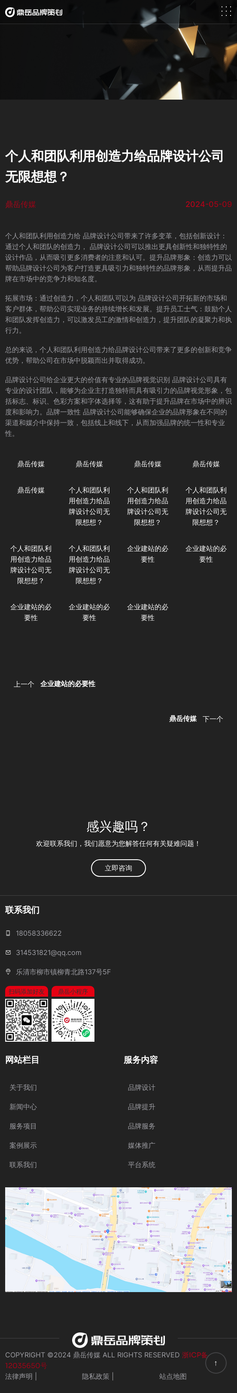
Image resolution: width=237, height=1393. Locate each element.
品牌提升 (141, 1106)
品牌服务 (141, 1126)
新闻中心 (23, 1106)
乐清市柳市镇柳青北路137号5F (63, 971)
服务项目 (23, 1126)
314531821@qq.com (49, 952)
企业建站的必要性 (147, 553)
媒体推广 (141, 1145)
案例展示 (23, 1145)
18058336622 (39, 933)
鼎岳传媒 (31, 463)
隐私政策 (95, 1376)
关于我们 (23, 1087)
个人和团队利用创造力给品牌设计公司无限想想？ (89, 506)
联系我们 (23, 1164)
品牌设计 (141, 1087)
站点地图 (173, 1376)
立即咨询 (118, 868)
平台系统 (141, 1164)
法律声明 (19, 1376)
